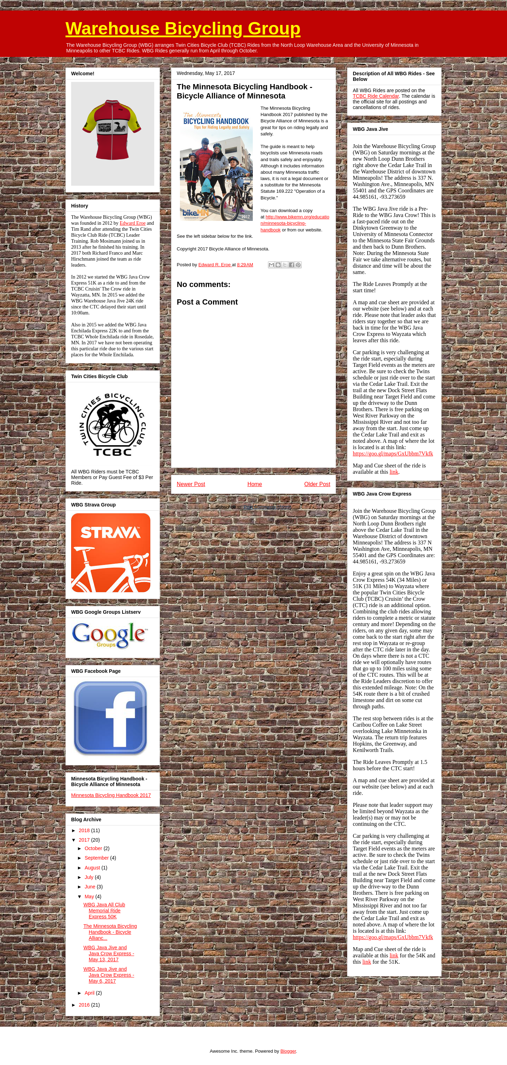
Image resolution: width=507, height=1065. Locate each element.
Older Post (317, 484)
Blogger (288, 1051)
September (97, 858)
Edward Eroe (132, 223)
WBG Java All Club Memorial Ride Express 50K (104, 910)
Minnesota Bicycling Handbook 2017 (111, 795)
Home (255, 484)
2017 (85, 840)
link (393, 472)
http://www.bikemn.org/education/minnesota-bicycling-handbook (295, 223)
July (89, 877)
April (90, 993)
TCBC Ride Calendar (376, 96)
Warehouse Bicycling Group (183, 28)
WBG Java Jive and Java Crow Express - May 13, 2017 (108, 953)
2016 (85, 1005)
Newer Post (191, 484)
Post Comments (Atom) (267, 507)
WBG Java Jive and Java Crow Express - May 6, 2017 (108, 975)
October (94, 848)
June (90, 886)
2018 (85, 830)
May (89, 896)
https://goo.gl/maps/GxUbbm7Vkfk (393, 454)
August (92, 868)
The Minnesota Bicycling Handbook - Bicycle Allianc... (110, 932)
